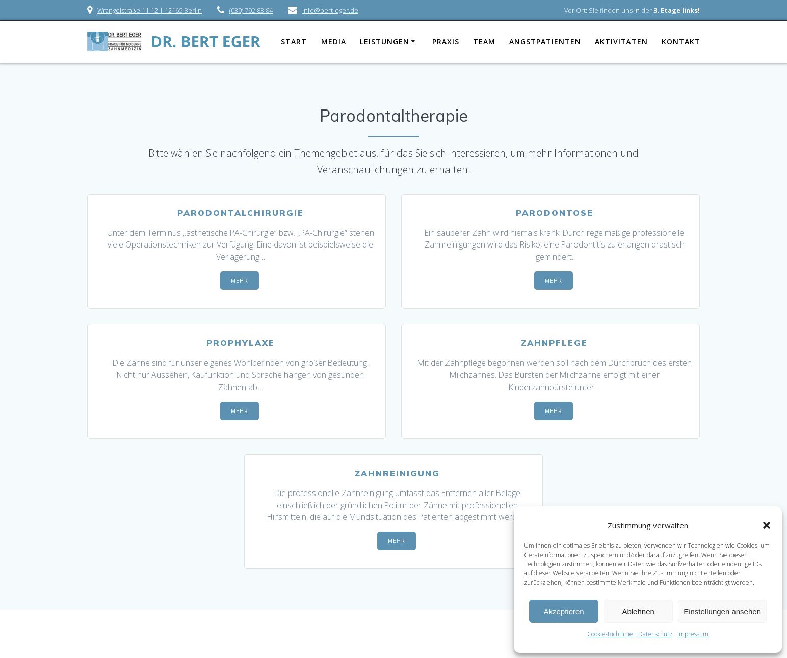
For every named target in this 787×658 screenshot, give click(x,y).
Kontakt (681, 41)
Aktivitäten (621, 41)
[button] (767, 525)
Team (484, 41)
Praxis (445, 41)
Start (294, 41)
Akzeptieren (563, 611)
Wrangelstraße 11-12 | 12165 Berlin (149, 10)
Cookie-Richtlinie (610, 633)
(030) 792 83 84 (251, 10)
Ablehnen (638, 611)
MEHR (239, 280)
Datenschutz (655, 633)
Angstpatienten (545, 41)
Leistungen (384, 41)
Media (333, 41)
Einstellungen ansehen (722, 611)
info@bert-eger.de (330, 10)
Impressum (693, 633)
